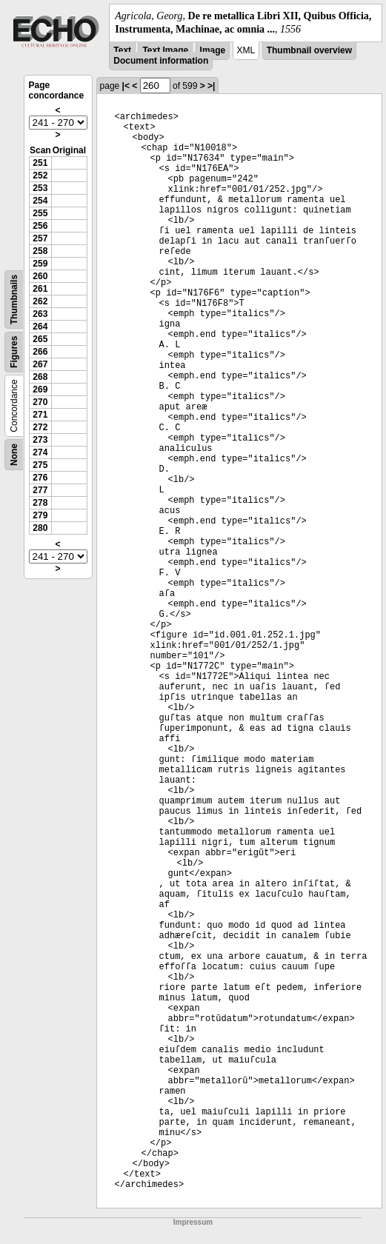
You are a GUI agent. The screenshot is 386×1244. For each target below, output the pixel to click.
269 (40, 389)
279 (40, 515)
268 (40, 377)
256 (40, 226)
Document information (160, 61)
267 (40, 364)
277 (40, 490)
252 (40, 175)
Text (122, 50)
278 (40, 503)
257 (40, 238)
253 (40, 188)
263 (40, 314)
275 (40, 465)
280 (40, 528)
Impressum (193, 1222)
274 (40, 452)
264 (40, 326)
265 (40, 339)
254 (40, 200)
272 (40, 427)
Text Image (165, 50)
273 (40, 440)
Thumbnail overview (309, 50)
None (14, 455)
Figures (14, 352)
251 (40, 163)
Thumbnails (14, 299)
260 (40, 276)
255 (40, 213)
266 (40, 352)
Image (213, 50)
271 (40, 414)
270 (40, 402)
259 (40, 263)
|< (126, 86)
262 (40, 301)
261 (40, 289)
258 (40, 251)
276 (40, 477)
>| (211, 86)
